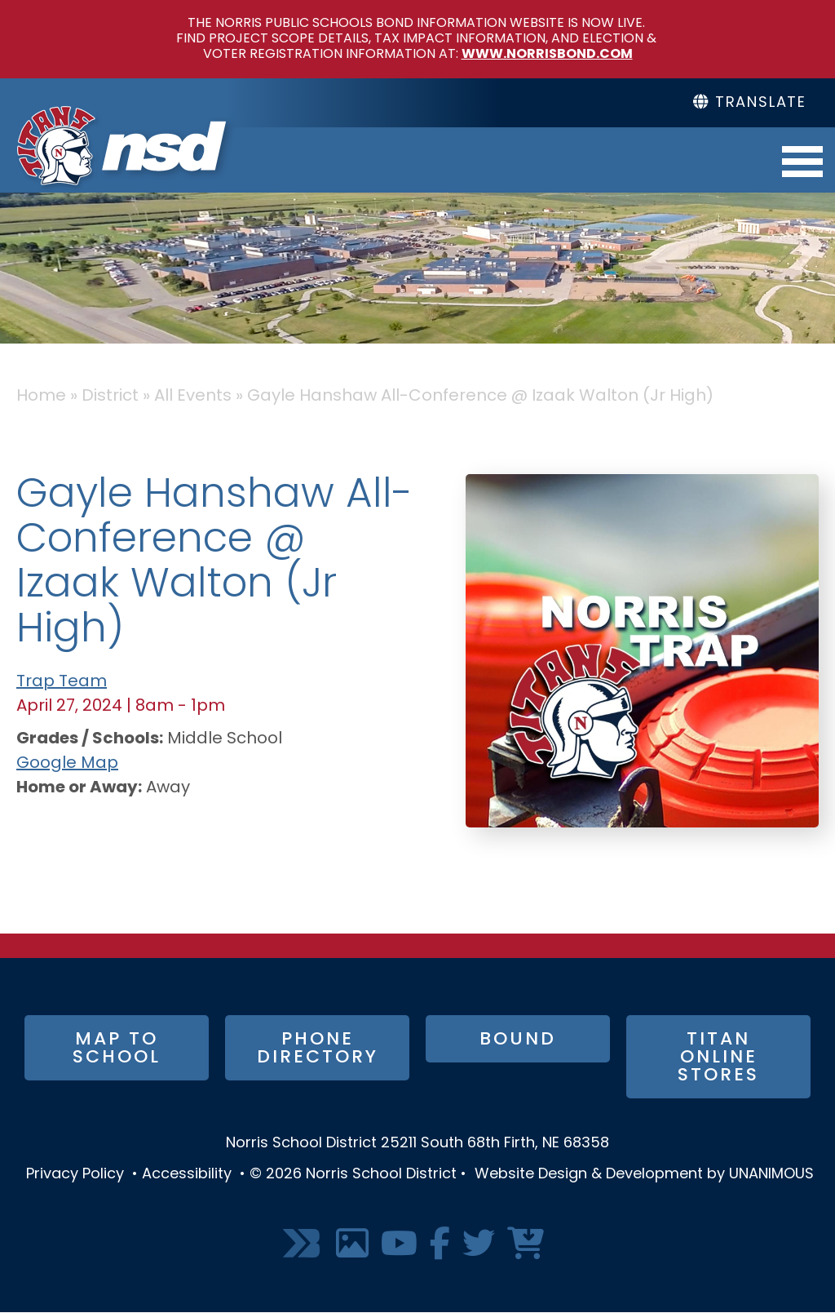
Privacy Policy (75, 1174)
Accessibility (187, 1174)
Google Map (67, 764)
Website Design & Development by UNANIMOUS (644, 1174)
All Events (193, 396)
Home (41, 396)
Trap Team (61, 682)
